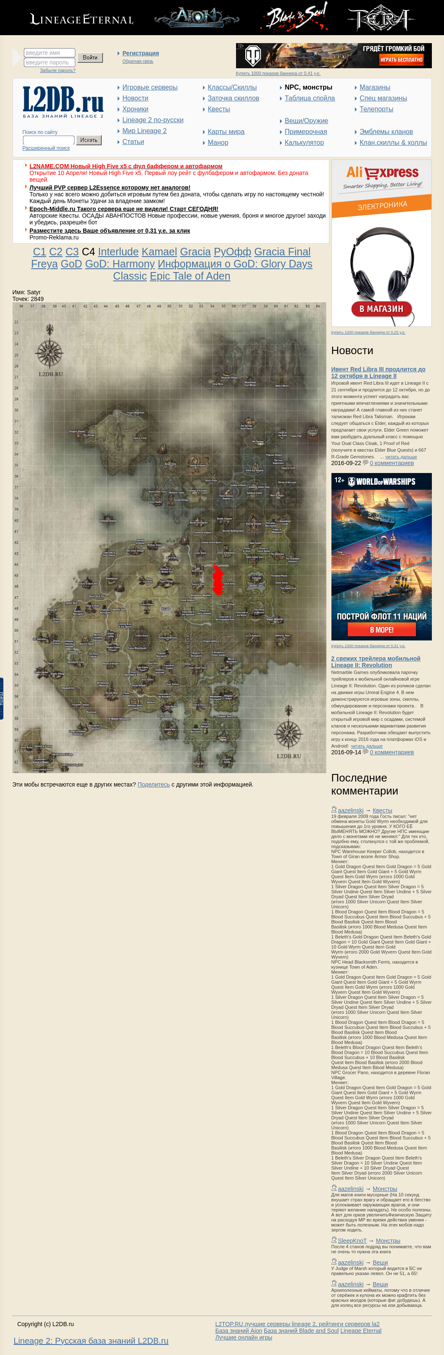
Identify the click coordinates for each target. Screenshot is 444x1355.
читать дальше (401, 456)
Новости (136, 98)
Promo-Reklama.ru (54, 237)
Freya (44, 264)
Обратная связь (138, 61)
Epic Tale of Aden (190, 276)
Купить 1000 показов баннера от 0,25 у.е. (368, 332)
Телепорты (376, 109)
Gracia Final (282, 251)
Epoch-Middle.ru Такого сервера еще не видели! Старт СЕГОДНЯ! (124, 209)
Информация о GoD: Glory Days (235, 264)
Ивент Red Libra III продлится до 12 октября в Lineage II (378, 372)
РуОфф (233, 251)
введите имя (43, 52)
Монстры (385, 1188)
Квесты (219, 109)
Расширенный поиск (46, 148)
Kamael (159, 251)
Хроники (136, 109)
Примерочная (306, 131)
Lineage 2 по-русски (153, 119)
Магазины (375, 87)
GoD (71, 264)
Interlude (118, 251)
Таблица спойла (310, 98)
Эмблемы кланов (386, 131)
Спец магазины (383, 98)
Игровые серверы (150, 87)
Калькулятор (304, 142)
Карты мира (226, 131)
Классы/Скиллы (232, 87)
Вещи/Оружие (307, 120)
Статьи (133, 141)
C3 (72, 251)
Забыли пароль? (58, 70)
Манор (218, 142)
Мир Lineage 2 (145, 130)
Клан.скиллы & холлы (393, 142)
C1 (39, 251)
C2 (56, 251)
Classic (130, 276)
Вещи (380, 1262)
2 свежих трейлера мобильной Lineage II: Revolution (376, 662)
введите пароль (47, 62)
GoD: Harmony (120, 264)
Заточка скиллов (233, 98)
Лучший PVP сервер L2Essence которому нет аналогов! (110, 187)
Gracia (195, 251)
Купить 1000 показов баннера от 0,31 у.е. (368, 646)
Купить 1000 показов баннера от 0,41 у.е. (278, 73)
